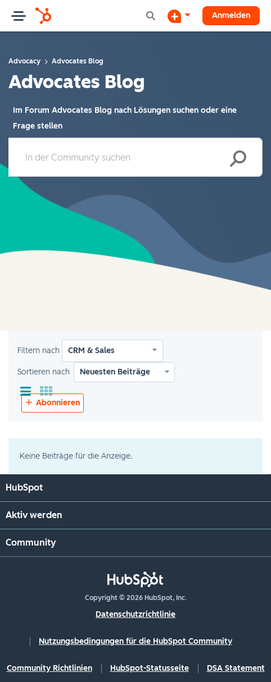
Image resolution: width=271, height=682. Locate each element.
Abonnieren (58, 403)
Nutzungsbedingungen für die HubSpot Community (135, 641)
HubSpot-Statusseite (149, 668)
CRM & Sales (91, 350)
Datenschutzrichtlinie (135, 614)
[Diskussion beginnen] (179, 15)
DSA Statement (236, 668)
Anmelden (231, 15)
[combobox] (135, 157)
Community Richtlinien (49, 668)
